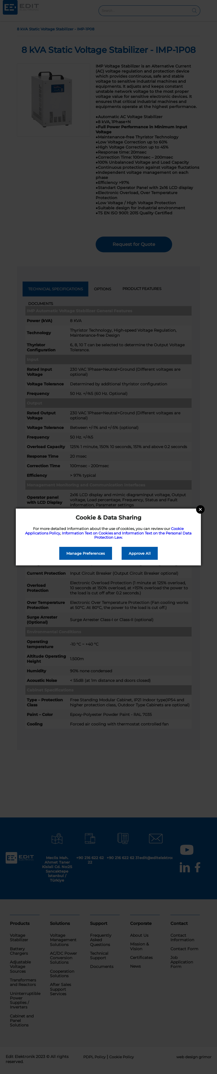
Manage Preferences (85, 553)
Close (200, 509)
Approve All (140, 553)
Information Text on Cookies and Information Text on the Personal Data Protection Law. (127, 535)
